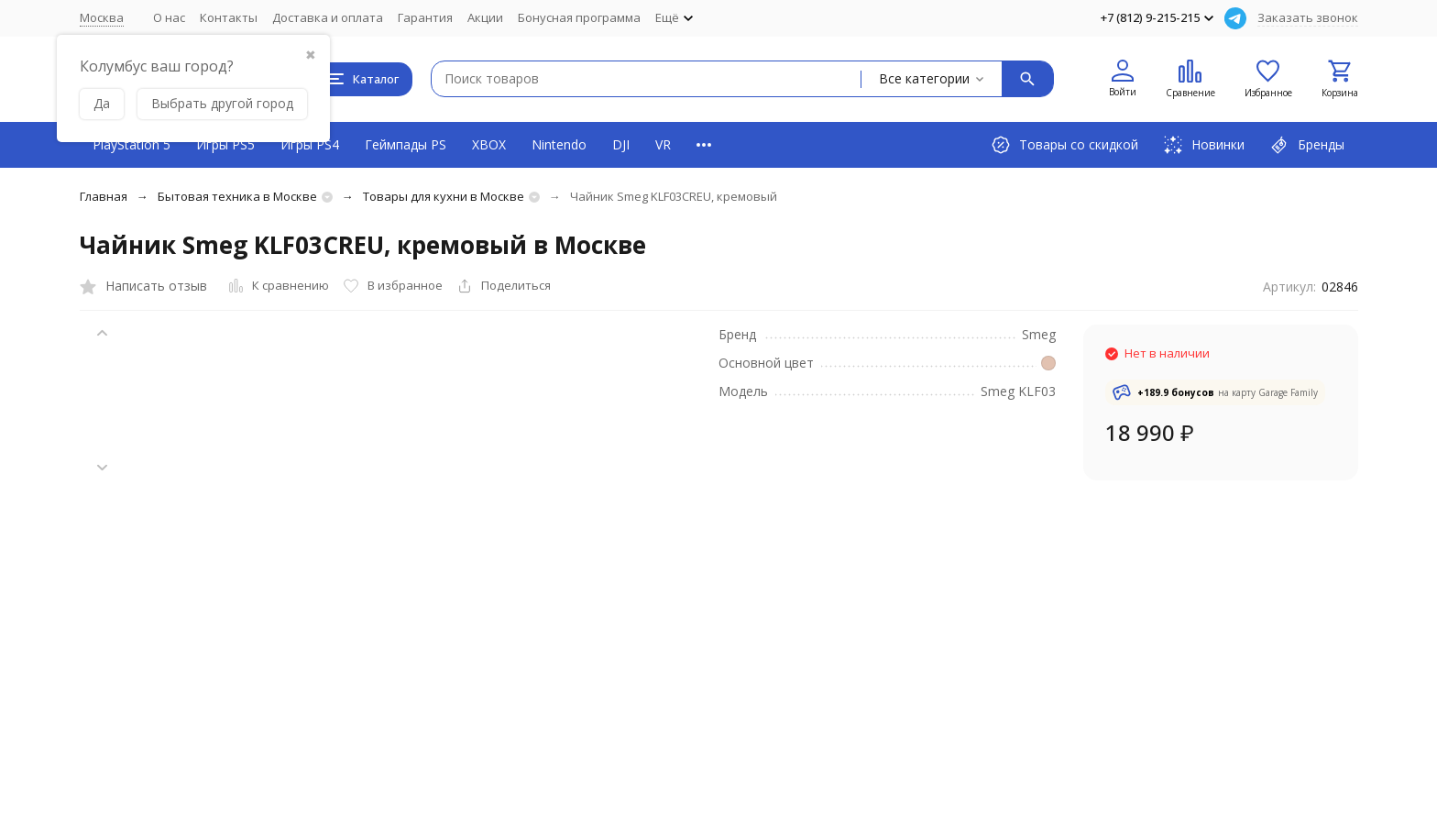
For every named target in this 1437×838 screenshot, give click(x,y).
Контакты (229, 17)
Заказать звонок (1307, 17)
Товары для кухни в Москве (443, 196)
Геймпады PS (405, 144)
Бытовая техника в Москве (237, 196)
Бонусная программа (579, 17)
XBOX (489, 144)
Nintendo (559, 144)
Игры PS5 (225, 144)
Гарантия (425, 17)
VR (663, 144)
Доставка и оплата (327, 17)
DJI (621, 144)
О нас (169, 17)
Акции (485, 17)
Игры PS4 (309, 144)
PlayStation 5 (131, 144)
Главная (103, 196)
